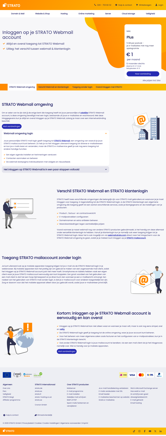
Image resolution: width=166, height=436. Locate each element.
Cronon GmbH (41, 405)
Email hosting (136, 403)
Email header (104, 394)
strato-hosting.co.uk (43, 397)
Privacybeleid (28, 423)
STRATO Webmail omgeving (22, 87)
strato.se (38, 400)
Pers (4, 391)
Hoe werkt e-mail (137, 391)
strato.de (38, 388)
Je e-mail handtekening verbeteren (113, 388)
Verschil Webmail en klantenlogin (53, 87)
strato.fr (38, 394)
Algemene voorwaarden (71, 423)
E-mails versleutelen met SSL (111, 391)
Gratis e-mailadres (106, 400)
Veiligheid (7, 394)
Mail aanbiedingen (11, 126)
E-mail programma (75, 391)
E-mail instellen (73, 394)
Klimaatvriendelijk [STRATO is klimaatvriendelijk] (44, 415)
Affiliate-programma (11, 400)
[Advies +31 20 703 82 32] (102, 5)
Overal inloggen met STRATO (109, 87)
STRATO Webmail (62, 140)
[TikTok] (134, 431)
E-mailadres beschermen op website (114, 397)
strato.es (38, 391)
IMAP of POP (72, 400)
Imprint (85, 423)
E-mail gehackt (136, 400)
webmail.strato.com (117, 235)
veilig (62, 329)
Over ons (6, 388)
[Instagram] (139, 431)
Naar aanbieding (143, 73)
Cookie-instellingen (51, 423)
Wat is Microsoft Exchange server (144, 388)
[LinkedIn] (160, 431)
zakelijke (84, 112)
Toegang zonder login (82, 87)
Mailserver (71, 388)
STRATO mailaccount (136, 238)
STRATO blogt (8, 397)
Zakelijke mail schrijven (76, 397)
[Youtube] (150, 431)
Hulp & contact (12, 415)
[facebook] (144, 431)
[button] (143, 5)
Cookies (38, 423)
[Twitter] (155, 431)
